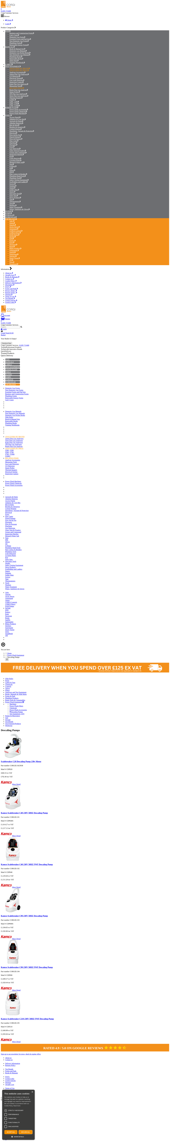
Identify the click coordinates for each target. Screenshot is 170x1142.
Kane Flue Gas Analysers (19, 84)
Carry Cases (14, 35)
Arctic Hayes (15, 227)
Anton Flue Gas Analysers (19, 74)
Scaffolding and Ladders (19, 182)
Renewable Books (16, 59)
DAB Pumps (15, 235)
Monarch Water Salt (17, 162)
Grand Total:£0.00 (7, 333)
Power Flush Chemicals (18, 111)
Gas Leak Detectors (17, 80)
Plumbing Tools (16, 178)
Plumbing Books (16, 57)
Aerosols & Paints (16, 121)
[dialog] (18, 1115)
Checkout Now (6, 343)
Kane (12, 243)
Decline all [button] (25, 1132)
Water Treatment (16, 207)
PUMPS (8, 213)
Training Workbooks (17, 62)
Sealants (13, 186)
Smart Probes (15, 92)
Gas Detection (15, 149)
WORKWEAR (10, 217)
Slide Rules (14, 61)
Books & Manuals (12, 277)
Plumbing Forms (16, 43)
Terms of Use (10, 296)
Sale (6, 718)
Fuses (12, 147)
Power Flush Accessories (19, 109)
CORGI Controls (16, 231)
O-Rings (13, 166)
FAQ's (8, 287)
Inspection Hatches (17, 154)
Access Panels (15, 117)
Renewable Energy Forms (19, 45)
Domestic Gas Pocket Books (20, 53)
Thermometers (15, 201)
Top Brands (10, 298)
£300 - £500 (14, 102)
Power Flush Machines (18, 113)
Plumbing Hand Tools (18, 176)
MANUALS (9, 47)
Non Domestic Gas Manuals (20, 55)
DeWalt (13, 237)
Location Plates (15, 160)
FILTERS (8, 211)
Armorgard (14, 229)
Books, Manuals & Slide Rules (16, 694)
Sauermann (14, 254)
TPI (11, 260)
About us (9, 273)
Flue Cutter (14, 141)
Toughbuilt (14, 264)
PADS (7, 31)
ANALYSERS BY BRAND (20, 68)
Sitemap (8, 294)
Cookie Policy (11, 281)
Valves (7, 688)
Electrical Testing (16, 78)
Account (5, 315)
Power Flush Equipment (14, 702)
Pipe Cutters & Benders (18, 174)
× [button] (32, 1092)
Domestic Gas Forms (17, 37)
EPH (12, 239)
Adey (12, 221)
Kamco (13, 241)
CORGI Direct (15, 233)
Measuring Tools (16, 86)
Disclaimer (9, 285)
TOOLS (8, 115)
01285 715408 (6, 11)
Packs (7, 681)
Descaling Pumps (16, 712)
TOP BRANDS (10, 219)
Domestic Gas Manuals (18, 51)
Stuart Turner (15, 258)
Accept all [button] (11, 1132)
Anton (12, 223)
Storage (8, 720)
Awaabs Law (10, 275)
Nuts (12, 164)
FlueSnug (13, 143)
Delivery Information (13, 283)
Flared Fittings (15, 137)
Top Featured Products (13, 724)
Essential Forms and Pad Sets (20, 39)
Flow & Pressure (16, 139)
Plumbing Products (11, 698)
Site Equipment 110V (17, 714)
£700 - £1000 (15, 106)
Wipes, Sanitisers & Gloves (20, 209)
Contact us (9, 279)
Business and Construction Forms (22, 33)
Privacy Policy (11, 291)
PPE (12, 172)
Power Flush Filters (16, 706)
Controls (8, 686)
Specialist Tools (16, 194)
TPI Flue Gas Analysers (18, 94)
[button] (18, 1137)
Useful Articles (11, 300)
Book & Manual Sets (17, 49)
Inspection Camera (17, 82)
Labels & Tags (10, 682)
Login (8, 24)
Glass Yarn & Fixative (18, 151)
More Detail (16, 784)
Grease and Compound (18, 152)
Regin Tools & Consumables (15, 700)
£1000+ (13, 100)
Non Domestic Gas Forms (19, 41)
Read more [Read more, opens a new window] (16, 1106)
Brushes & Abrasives (17, 127)
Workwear (8, 726)
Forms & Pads (10, 696)
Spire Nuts (14, 196)
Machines (13, 704)
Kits (12, 156)
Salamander (14, 250)
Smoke (13, 188)
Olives (12, 170)
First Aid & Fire (16, 135)
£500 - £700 (14, 104)
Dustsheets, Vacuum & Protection (22, 131)
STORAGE (9, 215)
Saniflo (13, 252)
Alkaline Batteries (16, 123)
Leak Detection (15, 158)
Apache (13, 225)
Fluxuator (13, 145)
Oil (11, 168)
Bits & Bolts (14, 125)
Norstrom (13, 244)
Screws (13, 184)
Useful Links (10, 302)
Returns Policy (11, 293)
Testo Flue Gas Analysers (19, 96)
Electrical (13, 133)
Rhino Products (15, 248)
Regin (12, 246)
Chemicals (9, 684)
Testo (12, 262)
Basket (5, 319)
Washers (13, 205)
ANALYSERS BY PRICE (19, 70)
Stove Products (15, 198)
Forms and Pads (11, 289)
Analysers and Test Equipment (15, 692)
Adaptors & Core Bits (18, 119)
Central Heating (16, 129)
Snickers (13, 256)
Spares (12, 192)
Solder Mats (14, 190)
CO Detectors (15, 76)
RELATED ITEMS (17, 88)
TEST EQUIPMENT (12, 66)
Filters (7, 690)
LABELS (8, 64)
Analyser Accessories (18, 72)
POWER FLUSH (11, 107)
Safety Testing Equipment (19, 180)
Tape (12, 199)
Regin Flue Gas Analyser (19, 90)
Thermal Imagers (16, 98)
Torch (12, 203)
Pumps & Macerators (12, 716)
